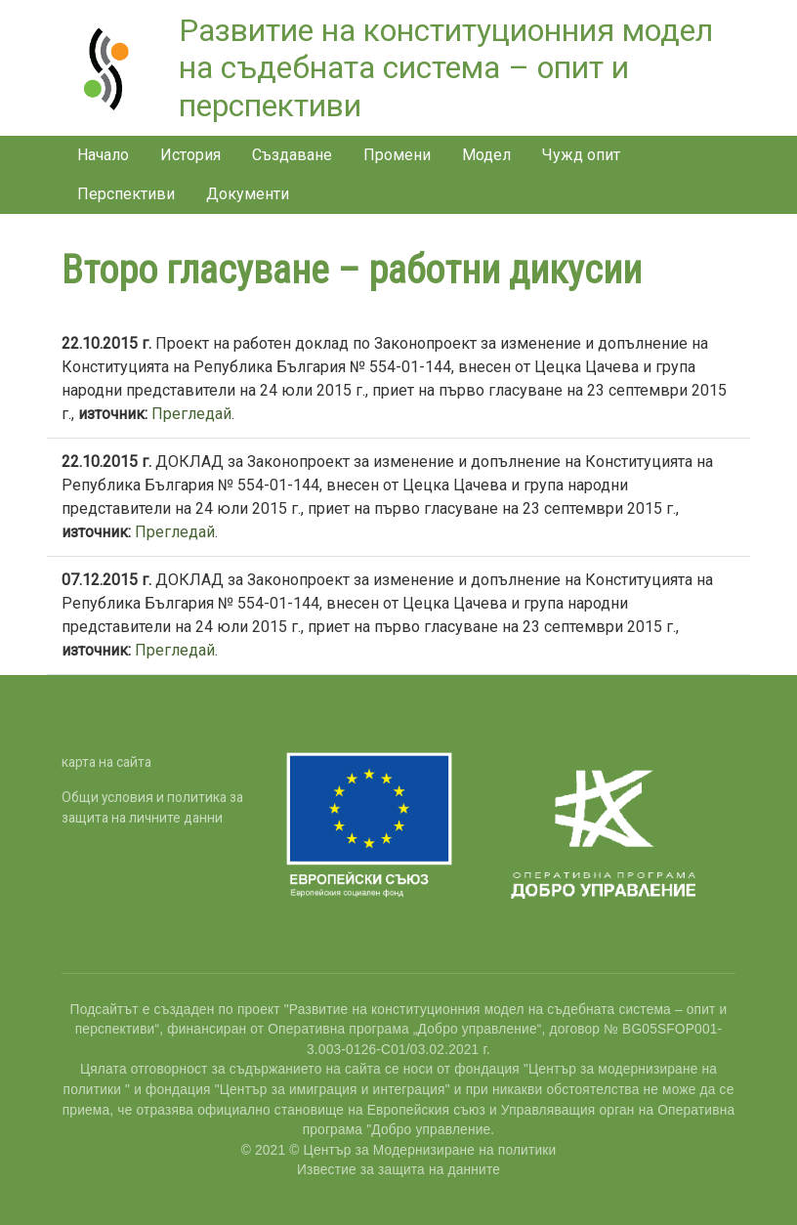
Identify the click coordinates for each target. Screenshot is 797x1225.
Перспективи (126, 194)
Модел (486, 155)
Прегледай (191, 413)
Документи (247, 194)
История (190, 155)
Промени (397, 155)
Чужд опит (581, 155)
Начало (103, 155)
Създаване (292, 155)
